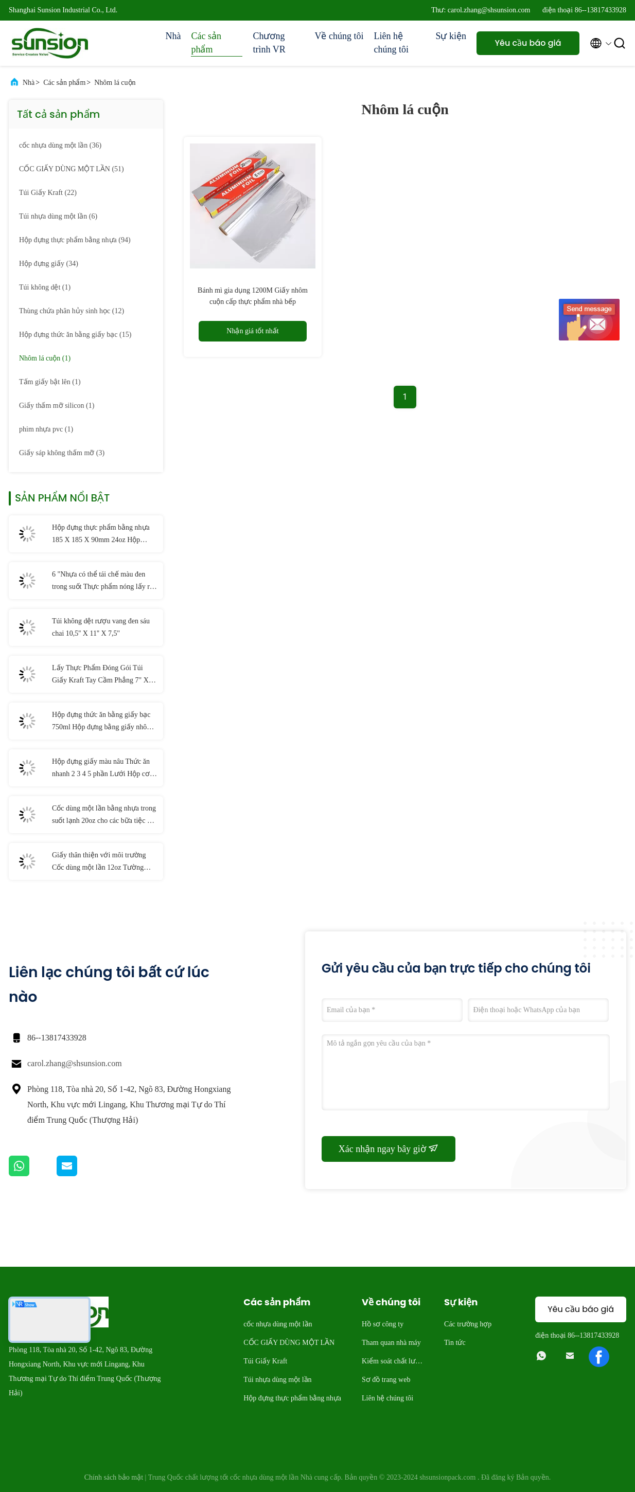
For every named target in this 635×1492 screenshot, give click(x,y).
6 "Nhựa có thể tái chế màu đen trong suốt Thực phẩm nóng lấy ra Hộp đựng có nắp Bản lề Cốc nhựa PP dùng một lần (104, 581)
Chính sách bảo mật (113, 1477)
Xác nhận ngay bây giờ (388, 1148)
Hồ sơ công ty (382, 1324)
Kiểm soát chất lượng (393, 1362)
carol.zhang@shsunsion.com (74, 1063)
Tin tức (455, 1342)
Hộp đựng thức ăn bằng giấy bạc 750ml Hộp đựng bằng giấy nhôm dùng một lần (102, 722)
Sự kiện (450, 36)
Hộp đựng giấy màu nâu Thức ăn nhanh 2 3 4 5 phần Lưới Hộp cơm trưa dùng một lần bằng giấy (103, 769)
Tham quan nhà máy (391, 1342)
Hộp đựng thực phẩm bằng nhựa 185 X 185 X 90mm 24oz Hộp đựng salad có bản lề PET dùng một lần (101, 535)
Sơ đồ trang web (386, 1379)
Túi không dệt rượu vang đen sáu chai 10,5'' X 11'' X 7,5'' (101, 627)
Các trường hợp (467, 1324)
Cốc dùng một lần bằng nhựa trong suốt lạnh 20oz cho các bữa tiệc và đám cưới (104, 815)
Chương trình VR (269, 43)
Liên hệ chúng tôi (391, 43)
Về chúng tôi (338, 36)
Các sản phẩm (206, 43)
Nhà (173, 36)
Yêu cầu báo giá (528, 43)
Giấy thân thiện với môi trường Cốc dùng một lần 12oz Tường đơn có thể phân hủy (99, 862)
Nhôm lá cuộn (114, 82)
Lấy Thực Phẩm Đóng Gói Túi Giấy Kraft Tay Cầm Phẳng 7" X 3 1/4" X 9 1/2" (103, 675)
